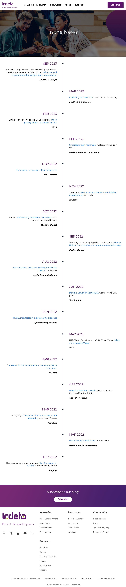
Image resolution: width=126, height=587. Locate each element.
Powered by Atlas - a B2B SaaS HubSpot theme (63, 585)
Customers (73, 523)
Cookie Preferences (106, 578)
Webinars (72, 532)
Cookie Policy (87, 578)
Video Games (45, 523)
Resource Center (75, 519)
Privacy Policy (51, 578)
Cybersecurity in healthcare (82, 145)
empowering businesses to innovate (34, 217)
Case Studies (73, 528)
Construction (45, 532)
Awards (43, 561)
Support (43, 570)
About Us (44, 548)
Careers (43, 552)
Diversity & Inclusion (48, 557)
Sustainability (45, 565)
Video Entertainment (49, 519)
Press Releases (99, 519)
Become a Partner (101, 532)
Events (96, 523)
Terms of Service (69, 578)
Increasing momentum (80, 97)
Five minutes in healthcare (82, 441)
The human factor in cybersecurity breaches (35, 318)
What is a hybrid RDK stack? (83, 390)
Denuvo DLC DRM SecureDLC (84, 293)
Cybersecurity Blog (101, 528)
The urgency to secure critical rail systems (36, 170)
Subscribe (63, 499)
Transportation (46, 528)
